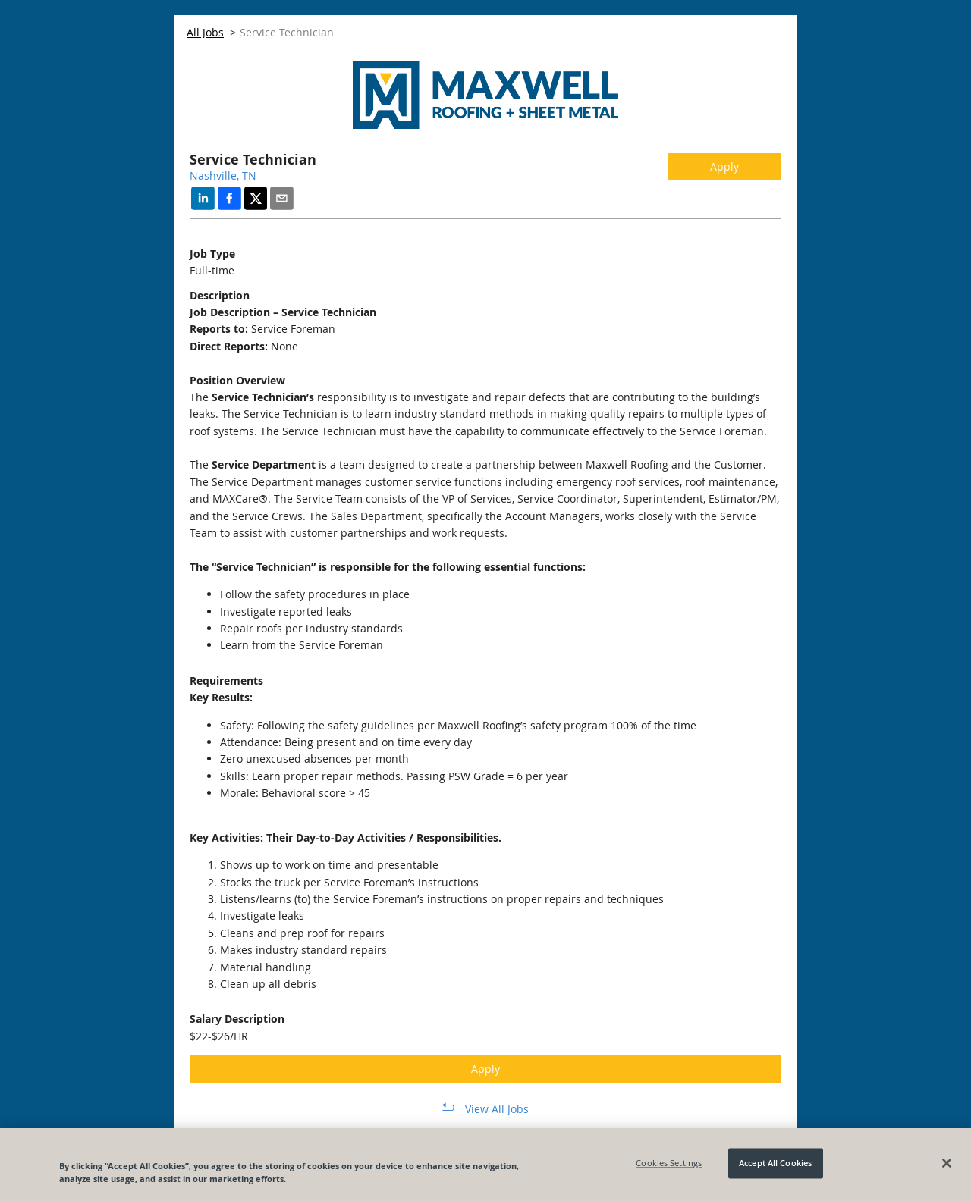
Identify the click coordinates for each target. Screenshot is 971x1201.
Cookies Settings (669, 1163)
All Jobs (205, 32)
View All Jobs (497, 1109)
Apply (724, 166)
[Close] (946, 1163)
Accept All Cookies (775, 1163)
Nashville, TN (223, 175)
